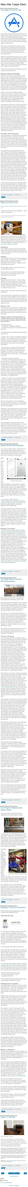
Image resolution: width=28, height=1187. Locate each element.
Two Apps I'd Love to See (11, 10)
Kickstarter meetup (20, 530)
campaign (9, 533)
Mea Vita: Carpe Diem (13, 4)
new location (4, 846)
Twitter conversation (13, 1160)
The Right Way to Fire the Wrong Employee (11, 580)
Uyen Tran (8, 890)
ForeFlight (6, 58)
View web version (14, 1176)
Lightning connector (16, 1146)
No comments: (17, 194)
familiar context (21, 1075)
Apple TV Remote (8, 1117)
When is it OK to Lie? (9, 203)
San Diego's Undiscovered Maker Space (11, 809)
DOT (17, 83)
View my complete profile (6, 1182)
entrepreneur (9, 531)
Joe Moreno (5, 1180)
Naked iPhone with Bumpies (12, 445)
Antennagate (6, 501)
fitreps (19, 679)
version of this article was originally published (8, 206)
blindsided (19, 598)
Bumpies (20, 480)
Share (3, 197)
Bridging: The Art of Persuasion (13, 907)
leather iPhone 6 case (17, 517)
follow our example (12, 244)
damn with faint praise (7, 687)
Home (14, 1173)
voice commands (7, 1140)
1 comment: (16, 899)
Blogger (17, 1185)
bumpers (3, 505)
